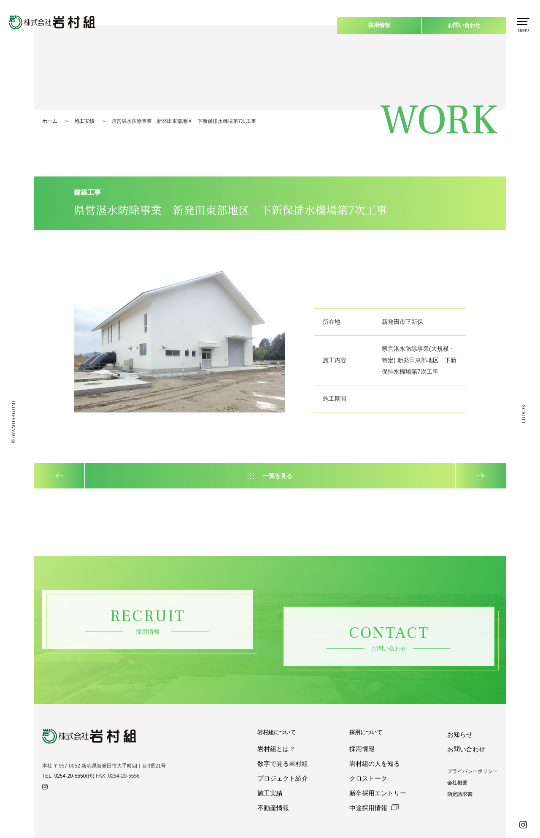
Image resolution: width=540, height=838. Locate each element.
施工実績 (84, 121)
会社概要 (457, 783)
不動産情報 (273, 807)
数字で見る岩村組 (282, 763)
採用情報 (379, 25)
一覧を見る (277, 475)
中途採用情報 (374, 807)
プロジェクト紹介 (282, 778)
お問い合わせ (464, 25)
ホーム (49, 121)
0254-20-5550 (70, 776)
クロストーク (368, 778)
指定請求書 (459, 794)
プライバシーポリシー (472, 771)
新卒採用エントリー (377, 793)
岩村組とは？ (276, 748)
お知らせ (459, 734)
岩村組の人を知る (374, 763)
